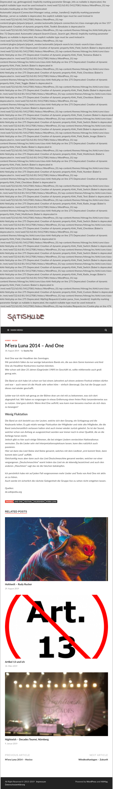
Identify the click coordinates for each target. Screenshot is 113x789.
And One (18, 501)
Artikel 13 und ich (15, 661)
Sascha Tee (28, 351)
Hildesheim (39, 501)
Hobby (8, 340)
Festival (28, 501)
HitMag (104, 781)
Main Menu (17, 330)
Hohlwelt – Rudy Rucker (18, 584)
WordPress (91, 781)
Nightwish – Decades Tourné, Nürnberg (27, 739)
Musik (14, 340)
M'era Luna (51, 501)
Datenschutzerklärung (15, 784)
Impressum (41, 781)
